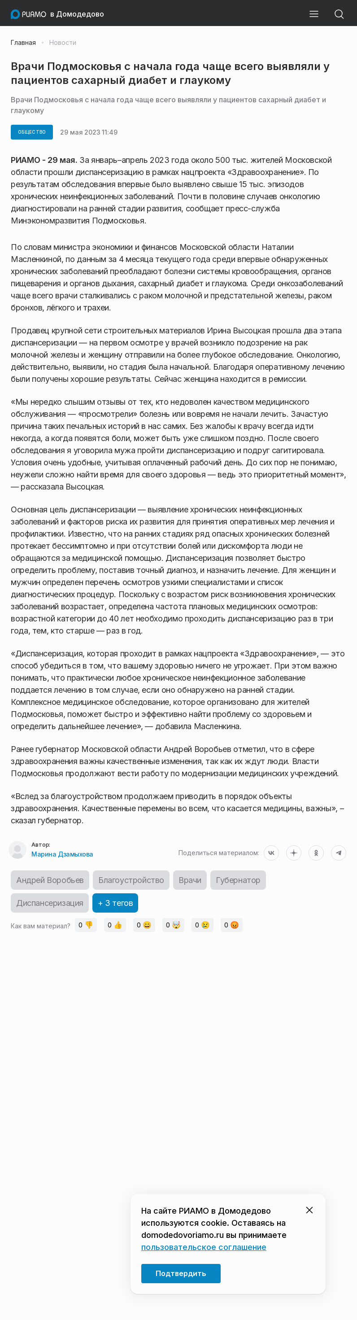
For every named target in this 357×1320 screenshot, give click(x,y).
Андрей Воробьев (50, 880)
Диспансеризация (49, 903)
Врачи (189, 880)
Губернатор (238, 880)
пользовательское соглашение (203, 1247)
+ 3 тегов (115, 903)
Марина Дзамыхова (62, 854)
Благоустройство (131, 880)
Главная (23, 42)
